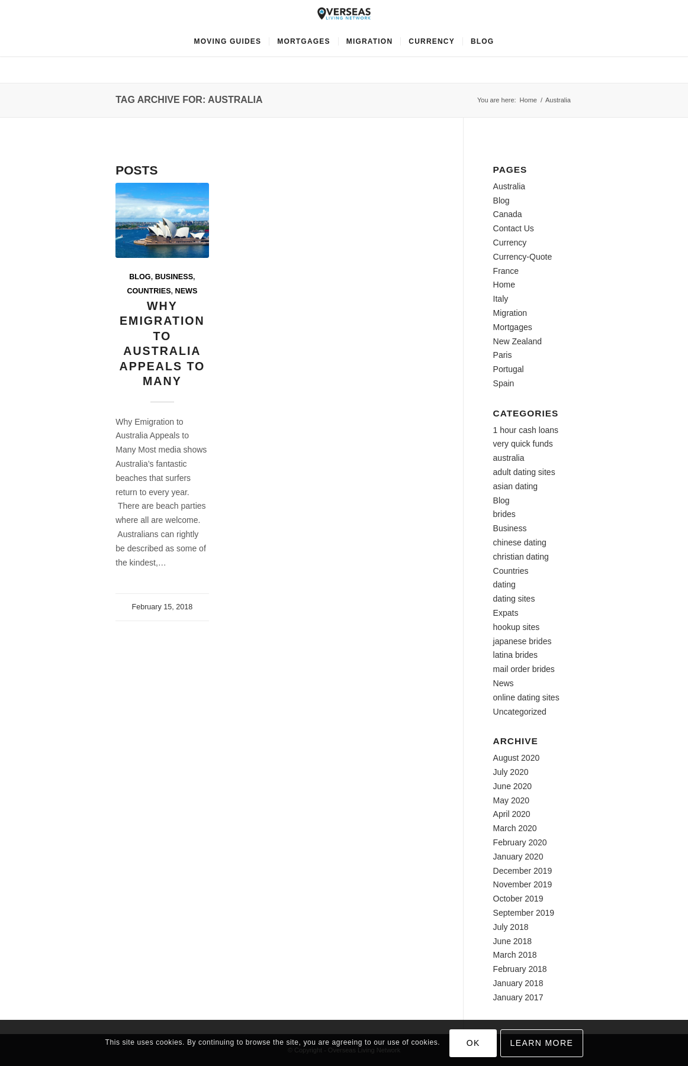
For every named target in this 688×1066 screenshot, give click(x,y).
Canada (507, 214)
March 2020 (515, 828)
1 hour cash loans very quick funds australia (526, 444)
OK (473, 1043)
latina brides (515, 655)
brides (504, 514)
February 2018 (520, 969)
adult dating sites (524, 472)
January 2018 (518, 983)
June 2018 (512, 941)
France (506, 271)
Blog (139, 277)
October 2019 (518, 898)
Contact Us (513, 228)
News (186, 291)
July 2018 (511, 927)
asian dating (515, 486)
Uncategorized (519, 711)
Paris (502, 355)
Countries (149, 291)
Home (528, 100)
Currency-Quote (522, 256)
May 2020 (511, 800)
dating (504, 584)
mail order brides (524, 669)
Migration (510, 313)
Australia (509, 186)
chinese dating (519, 542)
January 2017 (518, 997)
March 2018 (515, 955)
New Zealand (517, 341)
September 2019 (524, 913)
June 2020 (512, 786)
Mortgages (512, 327)
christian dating (521, 556)
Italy (501, 298)
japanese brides (522, 641)
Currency (510, 242)
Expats (506, 613)
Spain (504, 383)
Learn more (542, 1043)
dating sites (514, 598)
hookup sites (516, 627)
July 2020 (511, 772)
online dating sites (526, 697)
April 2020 (512, 814)
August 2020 (516, 758)
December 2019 (522, 871)
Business (174, 277)
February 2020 (520, 842)
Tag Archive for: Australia (188, 100)
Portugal (508, 369)
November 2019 (522, 884)
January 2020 (518, 856)
